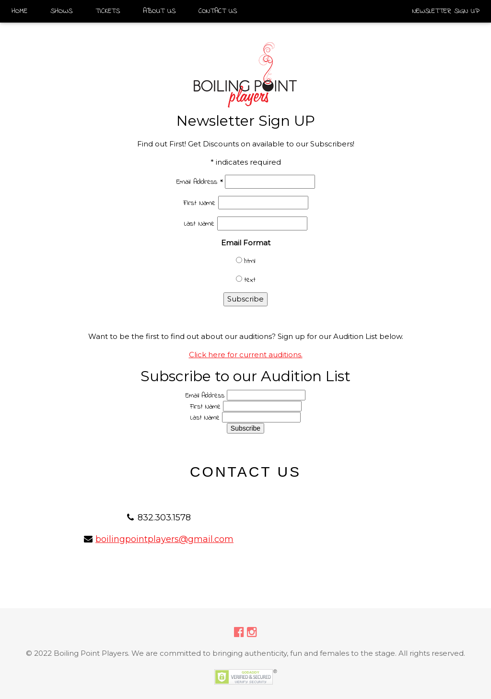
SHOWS (61, 11)
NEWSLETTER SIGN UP (445, 11)
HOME (19, 11)
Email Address (199, 182)
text (250, 280)
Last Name (200, 223)
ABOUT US (159, 11)
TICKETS (107, 11)
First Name (200, 203)
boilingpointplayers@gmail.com (164, 539)
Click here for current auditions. (246, 354)
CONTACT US (218, 11)
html (249, 261)
